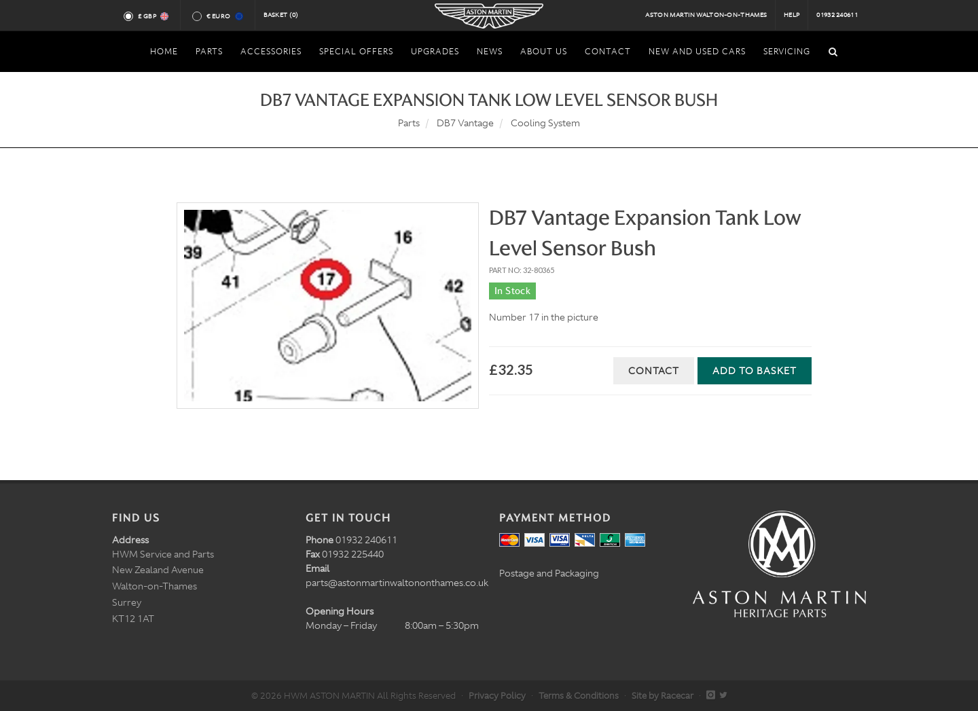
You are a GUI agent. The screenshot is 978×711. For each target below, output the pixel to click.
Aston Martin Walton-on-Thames (706, 15)
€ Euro (223, 16)
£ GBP (152, 16)
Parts (409, 123)
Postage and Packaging (549, 573)
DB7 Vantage (465, 123)
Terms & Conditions (579, 695)
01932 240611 (837, 15)
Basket (281, 15)
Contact (653, 371)
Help (791, 15)
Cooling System (545, 123)
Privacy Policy (497, 695)
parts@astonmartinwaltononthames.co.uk (397, 583)
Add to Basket (754, 371)
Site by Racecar (662, 695)
